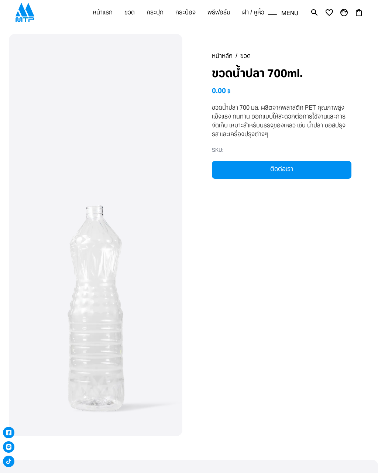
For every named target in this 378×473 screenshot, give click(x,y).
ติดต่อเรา (281, 169)
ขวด (245, 56)
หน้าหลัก (222, 56)
